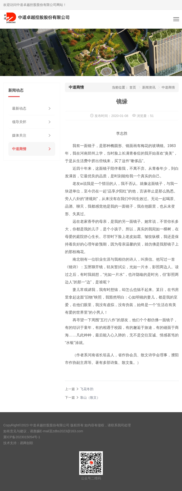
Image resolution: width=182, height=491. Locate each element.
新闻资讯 (148, 87)
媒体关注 (19, 135)
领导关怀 (19, 122)
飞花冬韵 (86, 389)
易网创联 (26, 443)
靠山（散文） (90, 397)
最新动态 (19, 108)
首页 (132, 87)
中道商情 (19, 149)
